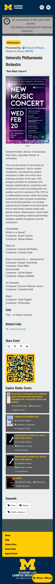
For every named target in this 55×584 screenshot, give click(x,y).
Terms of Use (10, 544)
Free (11, 505)
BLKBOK (19, 478)
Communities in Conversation (26, 417)
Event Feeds (10, 548)
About (7, 535)
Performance (13, 42)
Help (7, 539)
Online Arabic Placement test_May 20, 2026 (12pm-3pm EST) (30, 458)
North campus (16, 511)
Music (24, 505)
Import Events (11, 553)
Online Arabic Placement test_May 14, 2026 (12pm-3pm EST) (30, 436)
